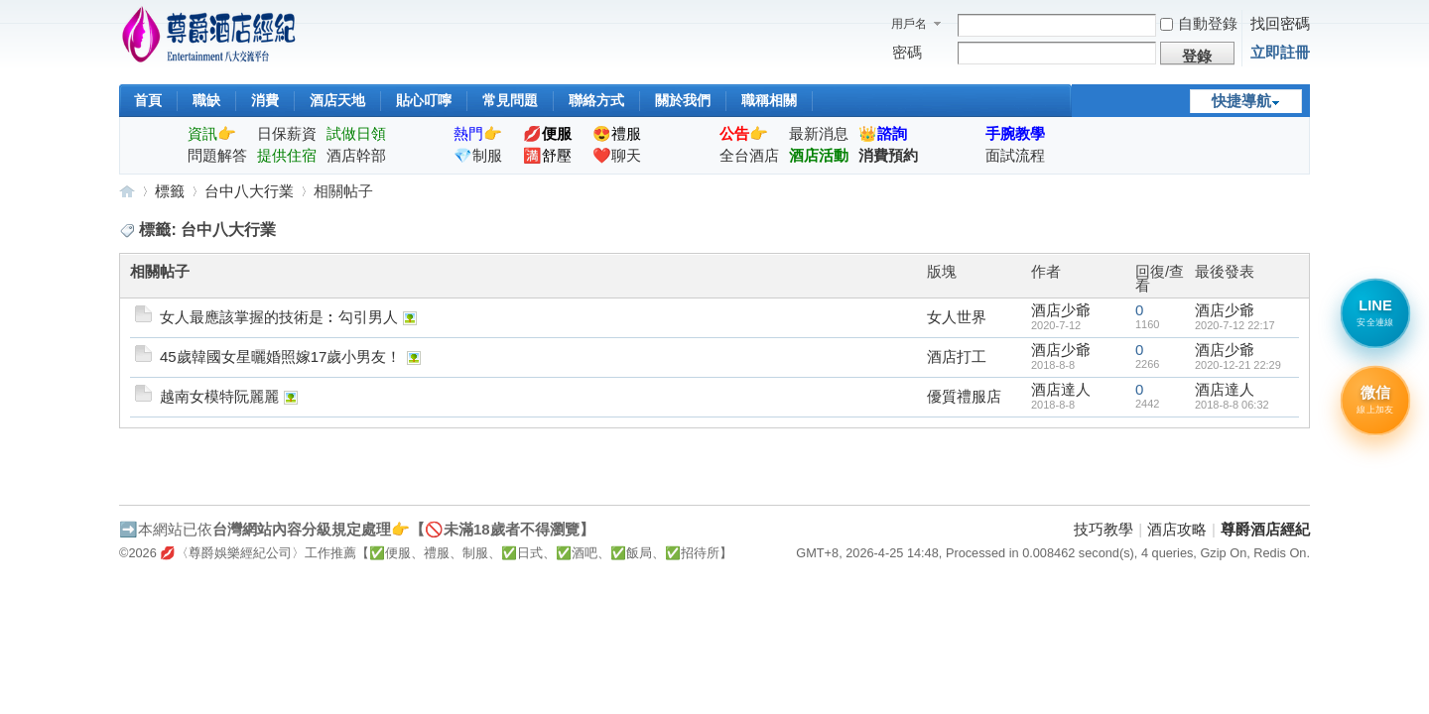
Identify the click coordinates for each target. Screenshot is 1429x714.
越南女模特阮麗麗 (219, 396)
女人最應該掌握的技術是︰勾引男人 (279, 316)
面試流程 (1015, 155)
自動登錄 (1198, 23)
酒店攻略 (1177, 529)
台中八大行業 (249, 190)
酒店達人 (1061, 389)
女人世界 (956, 316)
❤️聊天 (616, 155)
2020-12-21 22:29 (1238, 365)
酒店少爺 (1061, 309)
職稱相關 (769, 100)
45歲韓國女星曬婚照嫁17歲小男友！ (280, 356)
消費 (265, 100)
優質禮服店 (964, 396)
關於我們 (683, 100)
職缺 (206, 100)
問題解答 (217, 155)
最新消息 (818, 133)
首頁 (148, 100)
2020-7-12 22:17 (1235, 325)
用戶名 (909, 24)
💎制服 (478, 155)
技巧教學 (1103, 529)
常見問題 (510, 100)
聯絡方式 (596, 100)
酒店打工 (956, 356)
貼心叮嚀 (424, 100)
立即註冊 (1280, 52)
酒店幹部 (356, 155)
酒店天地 (337, 100)
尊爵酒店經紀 (127, 191)
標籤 (170, 190)
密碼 (907, 52)
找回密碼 (1280, 23)
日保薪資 (287, 133)
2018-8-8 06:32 (1232, 405)
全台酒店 (749, 155)
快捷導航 (1241, 100)
